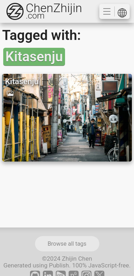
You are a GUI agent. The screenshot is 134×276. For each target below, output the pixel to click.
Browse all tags (67, 243)
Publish (59, 265)
